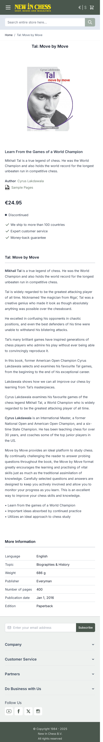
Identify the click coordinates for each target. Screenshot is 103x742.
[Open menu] (8, 7)
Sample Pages (22, 187)
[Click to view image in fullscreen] (50, 99)
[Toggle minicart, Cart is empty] (92, 7)
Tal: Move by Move (29, 35)
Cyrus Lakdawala (30, 181)
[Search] (90, 22)
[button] (50, 644)
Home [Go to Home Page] (9, 35)
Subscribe (85, 627)
